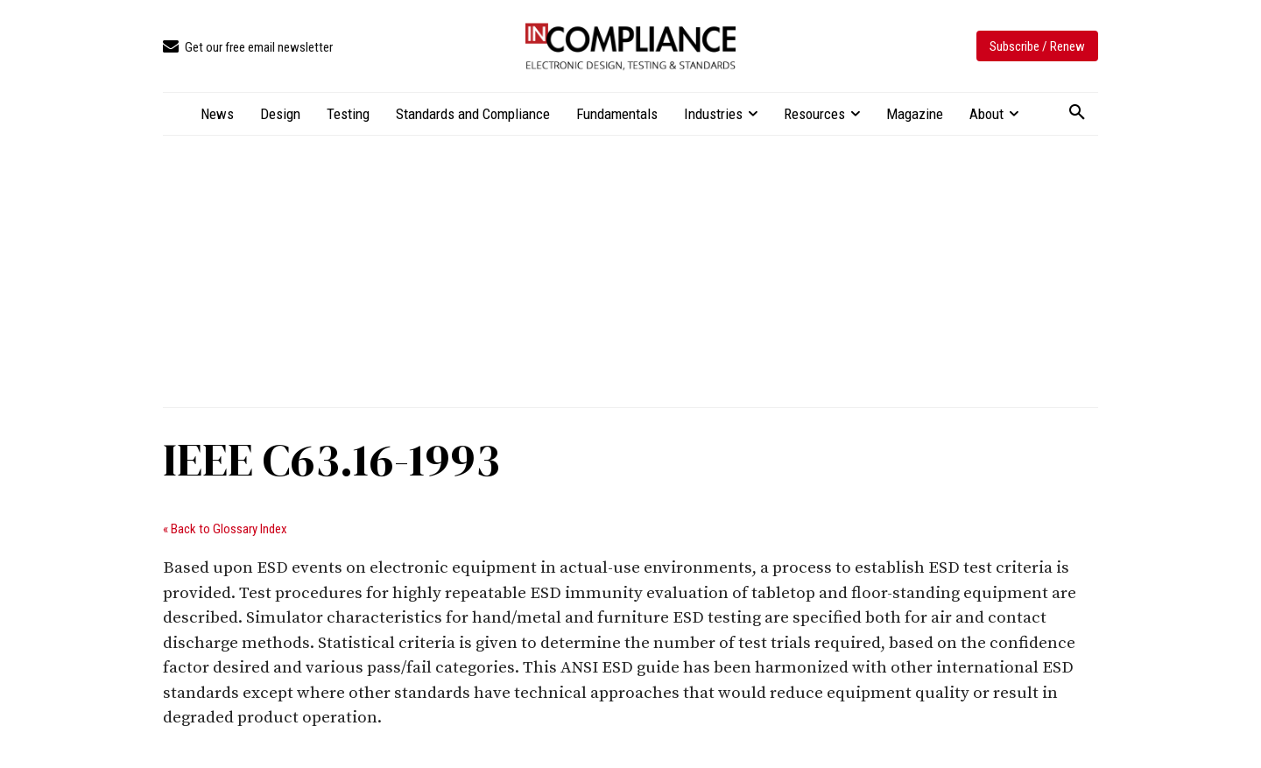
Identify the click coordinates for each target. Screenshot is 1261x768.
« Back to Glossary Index (225, 529)
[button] (1077, 113)
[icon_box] (248, 48)
